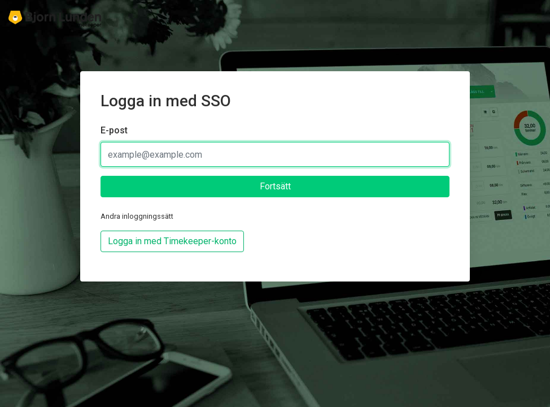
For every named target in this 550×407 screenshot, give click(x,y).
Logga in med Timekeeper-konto (172, 241)
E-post (114, 130)
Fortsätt (275, 186)
